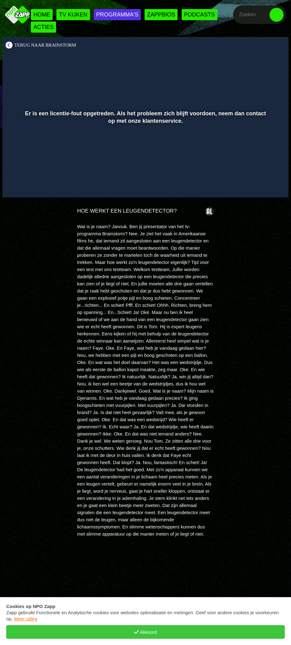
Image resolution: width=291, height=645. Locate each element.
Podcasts (199, 15)
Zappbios (161, 15)
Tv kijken (73, 15)
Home (41, 15)
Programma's (117, 15)
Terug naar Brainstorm (45, 45)
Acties (43, 27)
